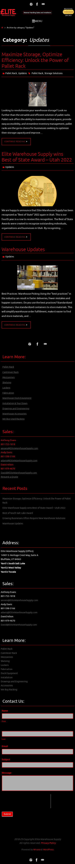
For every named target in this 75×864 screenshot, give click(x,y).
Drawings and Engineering (15, 408)
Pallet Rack (11, 73)
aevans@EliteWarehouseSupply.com (19, 448)
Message (6, 773)
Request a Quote (9, 476)
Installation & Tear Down (14, 403)
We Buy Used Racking (13, 419)
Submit (7, 814)
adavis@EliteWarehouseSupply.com (19, 460)
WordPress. (48, 849)
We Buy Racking (9, 689)
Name (5, 710)
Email (5, 746)
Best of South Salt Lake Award (17, 513)
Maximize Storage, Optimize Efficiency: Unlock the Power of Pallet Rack (35, 60)
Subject (6, 759)
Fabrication (8, 393)
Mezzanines (8, 377)
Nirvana (36, 849)
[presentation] (26, 800)
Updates (22, 73)
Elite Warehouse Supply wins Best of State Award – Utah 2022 (37, 157)
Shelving (6, 382)
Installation (6, 677)
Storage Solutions (53, 73)
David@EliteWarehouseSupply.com (19, 472)
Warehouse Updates (23, 249)
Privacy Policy (48, 843)
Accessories (7, 685)
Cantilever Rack (10, 372)
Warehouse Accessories (14, 413)
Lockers (6, 387)
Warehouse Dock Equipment (16, 398)
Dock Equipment (9, 673)
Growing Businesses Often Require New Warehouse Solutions (33, 518)
